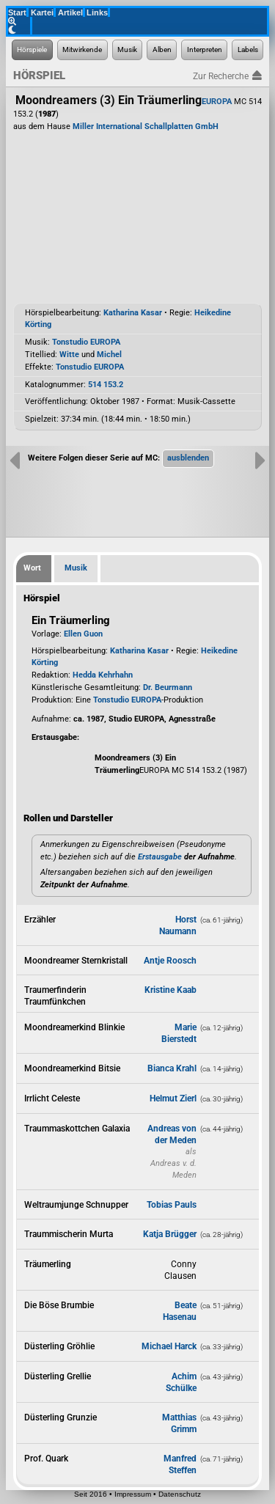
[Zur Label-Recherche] (247, 50)
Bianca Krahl (172, 1068)
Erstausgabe (160, 857)
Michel (109, 354)
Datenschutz (179, 1494)
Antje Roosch (170, 960)
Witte (69, 354)
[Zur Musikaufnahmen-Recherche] (127, 50)
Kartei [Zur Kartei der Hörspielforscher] (42, 12)
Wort (32, 568)
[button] (188, 458)
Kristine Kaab (170, 990)
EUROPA (217, 101)
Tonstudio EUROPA (86, 342)
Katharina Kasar (132, 313)
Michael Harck (169, 1346)
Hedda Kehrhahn (103, 675)
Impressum (132, 1494)
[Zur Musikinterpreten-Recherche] (204, 50)
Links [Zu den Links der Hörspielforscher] (97, 12)
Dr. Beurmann (167, 687)
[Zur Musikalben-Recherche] (162, 50)
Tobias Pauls (172, 1205)
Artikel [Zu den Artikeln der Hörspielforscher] (70, 12)
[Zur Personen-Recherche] (82, 50)
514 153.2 (105, 384)
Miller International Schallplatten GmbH (146, 126)
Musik (76, 568)
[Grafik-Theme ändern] (20, 30)
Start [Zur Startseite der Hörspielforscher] (17, 12)
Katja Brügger (170, 1234)
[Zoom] (20, 21)
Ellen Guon (83, 634)
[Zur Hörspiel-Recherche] (32, 50)
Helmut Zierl (173, 1098)
